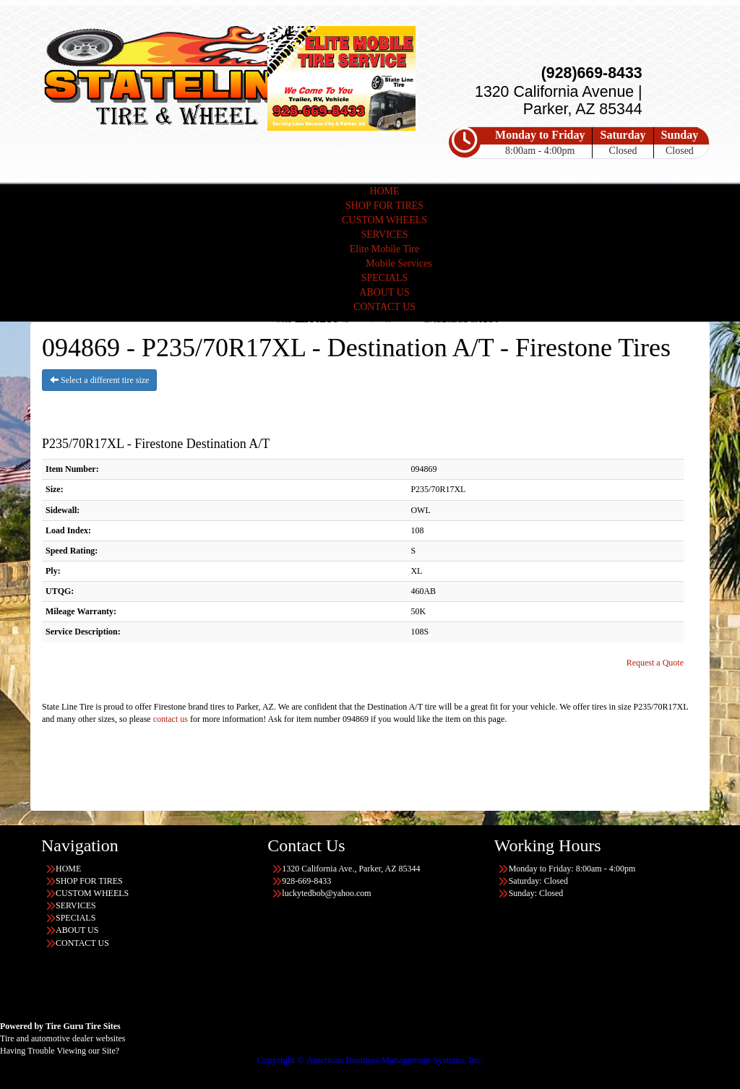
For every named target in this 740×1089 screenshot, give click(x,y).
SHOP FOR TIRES (384, 205)
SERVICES (384, 234)
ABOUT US (384, 292)
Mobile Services (398, 263)
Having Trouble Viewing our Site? (59, 1051)
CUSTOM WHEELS (384, 220)
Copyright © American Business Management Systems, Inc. (370, 1059)
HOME (384, 191)
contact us (170, 719)
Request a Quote (655, 663)
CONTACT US (384, 306)
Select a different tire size (99, 380)
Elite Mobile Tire (384, 249)
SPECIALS (384, 277)
